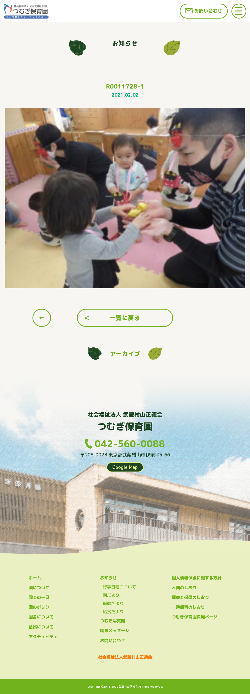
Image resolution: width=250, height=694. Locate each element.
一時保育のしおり (188, 607)
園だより (111, 595)
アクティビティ (43, 636)
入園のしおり (184, 587)
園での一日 (39, 597)
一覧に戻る (125, 317)
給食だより (113, 611)
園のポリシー (41, 607)
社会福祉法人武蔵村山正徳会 (125, 657)
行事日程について (119, 587)
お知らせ (108, 578)
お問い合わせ (208, 11)
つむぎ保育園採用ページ (194, 617)
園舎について (41, 617)
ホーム (35, 578)
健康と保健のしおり (190, 597)
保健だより (113, 603)
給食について (41, 627)
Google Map (125, 467)
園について (39, 587)
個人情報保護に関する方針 (196, 578)
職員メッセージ (114, 630)
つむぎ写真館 (112, 621)
